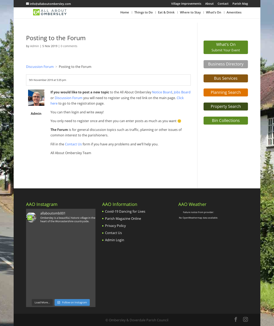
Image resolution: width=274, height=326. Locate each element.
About (209, 4)
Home (124, 12)
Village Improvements (186, 4)
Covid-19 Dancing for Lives (125, 211)
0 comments (69, 46)
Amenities (234, 12)
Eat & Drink (166, 12)
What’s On (213, 12)
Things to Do (143, 12)
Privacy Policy (115, 225)
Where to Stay (190, 12)
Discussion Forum (40, 66)
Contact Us (73, 144)
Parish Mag (240, 4)
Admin (34, 46)
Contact (223, 4)
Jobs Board (182, 92)
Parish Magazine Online (123, 218)
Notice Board (162, 92)
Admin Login (114, 240)
